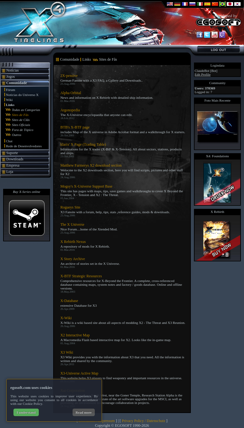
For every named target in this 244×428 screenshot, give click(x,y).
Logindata (218, 65)
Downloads (14, 159)
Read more (84, 412)
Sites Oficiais (21, 125)
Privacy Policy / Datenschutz (143, 421)
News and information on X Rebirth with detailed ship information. (106, 97)
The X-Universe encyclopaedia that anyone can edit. (96, 115)
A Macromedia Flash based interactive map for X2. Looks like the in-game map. (115, 340)
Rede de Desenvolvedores (24, 146)
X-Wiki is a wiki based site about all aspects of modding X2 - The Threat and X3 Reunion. (122, 323)
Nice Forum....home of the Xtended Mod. (89, 229)
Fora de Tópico (22, 130)
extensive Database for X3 (78, 305)
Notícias (12, 70)
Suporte (12, 153)
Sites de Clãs (21, 120)
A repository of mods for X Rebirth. (85, 246)
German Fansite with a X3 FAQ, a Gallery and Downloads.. (101, 80)
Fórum (10, 90)
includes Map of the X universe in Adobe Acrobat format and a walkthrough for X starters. (122, 132)
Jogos (10, 76)
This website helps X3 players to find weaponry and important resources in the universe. (121, 378)
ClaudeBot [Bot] (206, 71)
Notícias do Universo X (22, 95)
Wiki (9, 100)
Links (10, 105)
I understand (26, 412)
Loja (9, 171)
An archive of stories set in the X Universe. (90, 263)
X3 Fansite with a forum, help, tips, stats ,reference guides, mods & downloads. (115, 212)
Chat (9, 141)
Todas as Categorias (26, 110)
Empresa (12, 165)
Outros (16, 135)
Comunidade (16, 83)
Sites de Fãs (20, 115)
